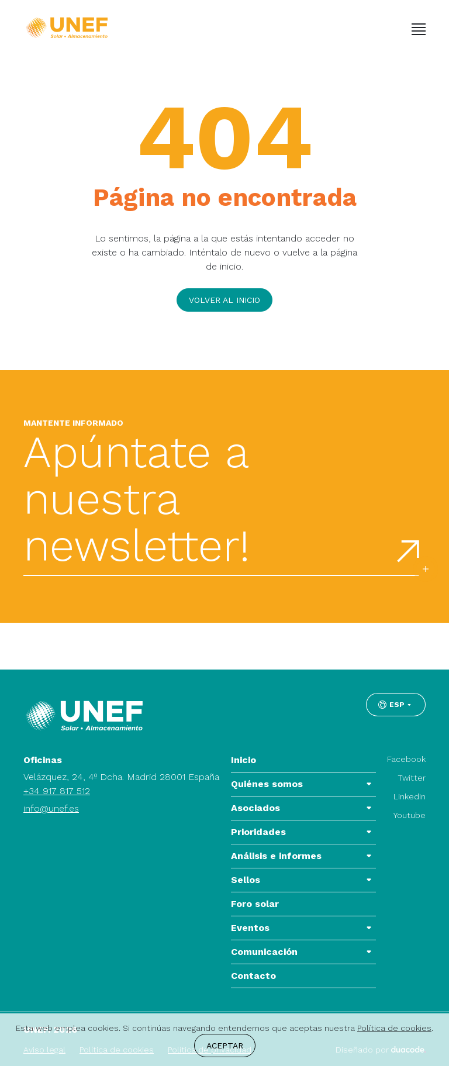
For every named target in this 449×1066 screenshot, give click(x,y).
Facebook (406, 759)
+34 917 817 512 (56, 790)
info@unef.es (51, 808)
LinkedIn (409, 796)
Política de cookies (394, 1028)
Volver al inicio (224, 300)
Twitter (412, 777)
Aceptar (224, 1045)
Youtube (409, 815)
